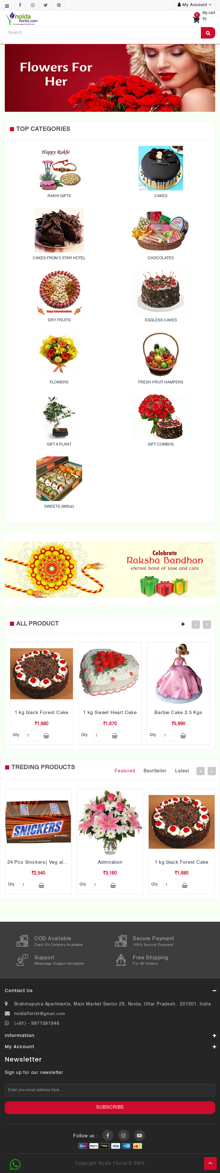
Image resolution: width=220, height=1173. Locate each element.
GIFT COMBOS (161, 445)
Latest (182, 771)
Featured (125, 771)
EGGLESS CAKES (161, 320)
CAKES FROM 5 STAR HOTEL (59, 258)
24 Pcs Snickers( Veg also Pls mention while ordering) (70, 862)
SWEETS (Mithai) (59, 507)
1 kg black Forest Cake (42, 712)
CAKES (160, 196)
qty (16, 735)
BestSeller (155, 771)
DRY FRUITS (59, 320)
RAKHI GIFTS (59, 196)
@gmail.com (52, 1014)
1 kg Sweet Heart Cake (110, 712)
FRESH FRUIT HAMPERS (160, 382)
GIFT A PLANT (59, 445)
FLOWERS (59, 382)
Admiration (110, 862)
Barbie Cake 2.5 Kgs (178, 712)
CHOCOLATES (161, 258)
